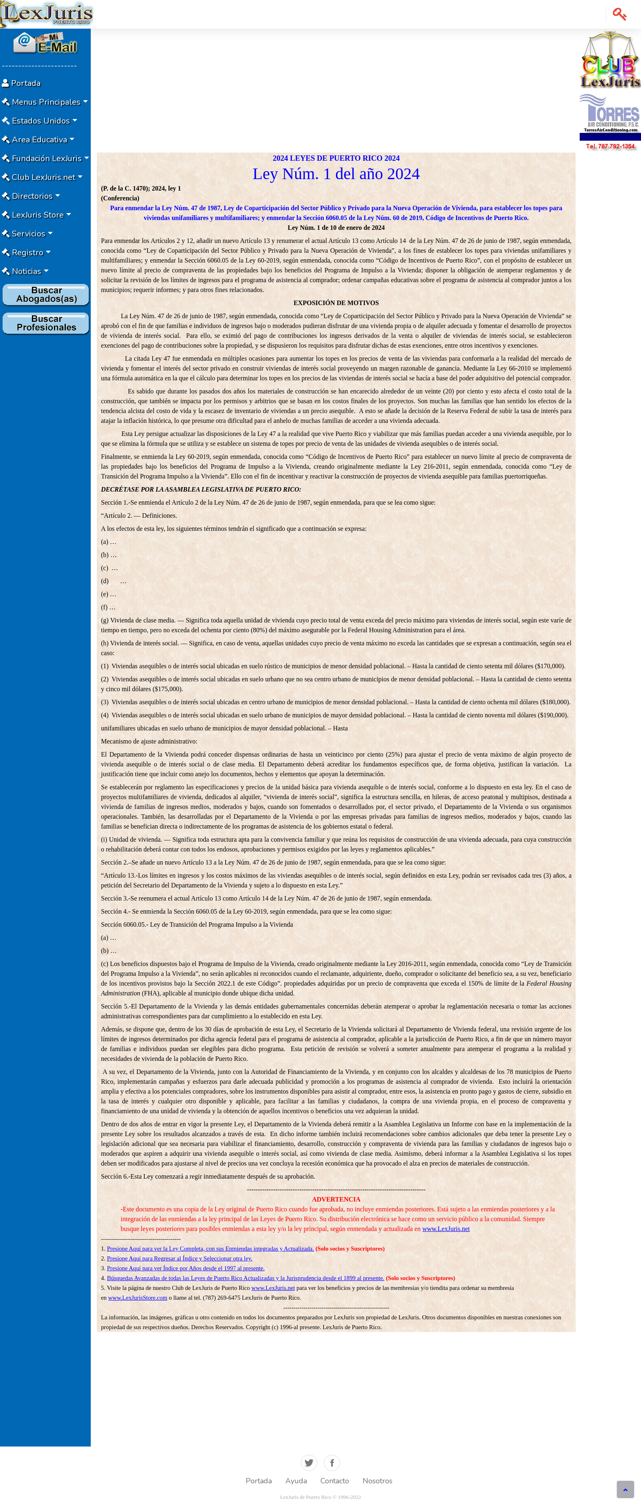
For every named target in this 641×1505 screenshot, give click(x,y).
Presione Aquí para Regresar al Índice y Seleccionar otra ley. (180, 1258)
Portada (259, 1481)
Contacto (334, 1481)
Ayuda (296, 1481)
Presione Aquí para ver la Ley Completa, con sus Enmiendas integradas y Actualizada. (210, 1248)
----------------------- (39, 65)
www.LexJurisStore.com (138, 1297)
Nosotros (377, 1481)
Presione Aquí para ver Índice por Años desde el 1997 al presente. (186, 1268)
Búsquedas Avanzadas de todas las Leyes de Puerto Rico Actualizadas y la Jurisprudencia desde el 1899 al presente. (246, 1278)
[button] (620, 14)
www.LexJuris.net (446, 1228)
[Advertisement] (45, 461)
